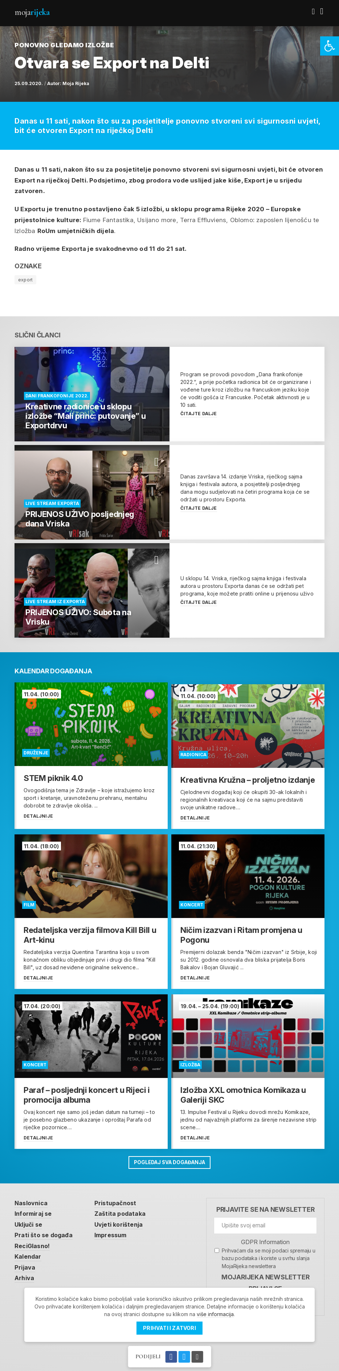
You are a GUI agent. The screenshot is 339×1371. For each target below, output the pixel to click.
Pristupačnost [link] (119, 1198)
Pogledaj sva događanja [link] (169, 1157)
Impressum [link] (115, 1231)
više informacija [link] (215, 1314)
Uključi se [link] (30, 1220)
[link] (329, 46)
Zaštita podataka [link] (123, 1209)
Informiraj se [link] (35, 1209)
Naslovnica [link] (32, 1198)
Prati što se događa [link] (45, 1231)
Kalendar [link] (29, 1253)
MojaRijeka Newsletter (265, 1272)
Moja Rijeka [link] (75, 83)
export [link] (25, 279)
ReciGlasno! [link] (33, 1242)
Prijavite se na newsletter (265, 1204)
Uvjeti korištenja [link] (123, 1220)
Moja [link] (32, 12)
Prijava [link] (25, 1264)
